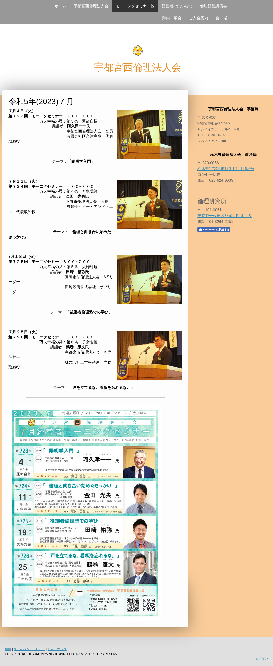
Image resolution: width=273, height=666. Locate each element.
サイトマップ (57, 649)
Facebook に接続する (213, 229)
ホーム (60, 6)
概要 (8, 649)
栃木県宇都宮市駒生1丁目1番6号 (225, 169)
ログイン (262, 658)
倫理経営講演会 (213, 6)
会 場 (221, 18)
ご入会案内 (198, 18)
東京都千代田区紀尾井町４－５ (224, 216)
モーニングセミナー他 (135, 6)
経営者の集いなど (177, 6)
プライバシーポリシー (29, 649)
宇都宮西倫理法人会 (91, 6)
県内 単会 (172, 18)
